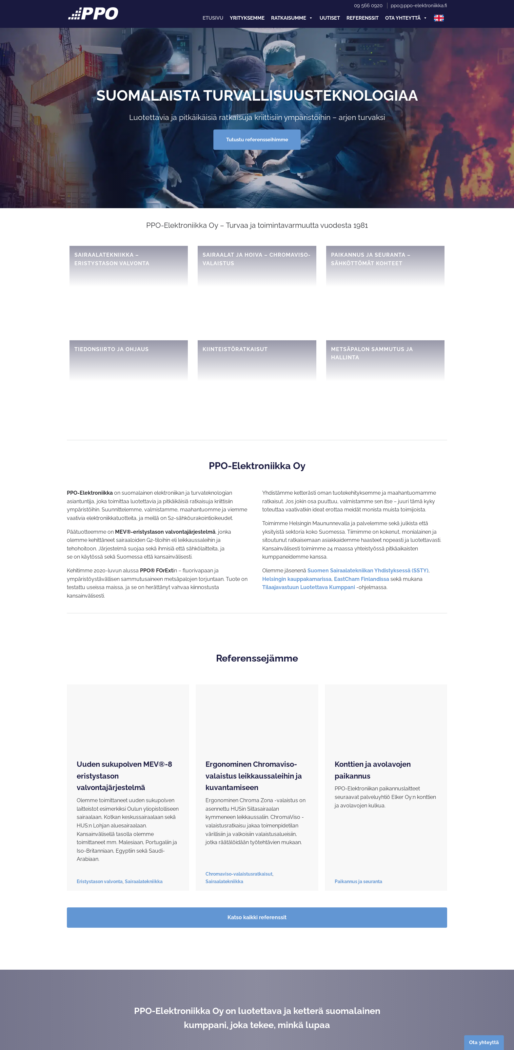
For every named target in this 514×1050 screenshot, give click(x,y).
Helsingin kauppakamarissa (296, 579)
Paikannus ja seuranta (358, 881)
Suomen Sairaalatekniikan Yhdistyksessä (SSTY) (367, 570)
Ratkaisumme (292, 18)
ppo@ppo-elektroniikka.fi (419, 6)
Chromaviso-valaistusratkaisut (239, 874)
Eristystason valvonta (100, 881)
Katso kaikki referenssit (257, 917)
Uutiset (330, 18)
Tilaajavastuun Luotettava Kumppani (308, 587)
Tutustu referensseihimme (257, 140)
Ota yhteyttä (406, 18)
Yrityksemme (247, 18)
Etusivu (213, 18)
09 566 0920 (368, 6)
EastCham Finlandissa (361, 579)
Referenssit (362, 18)
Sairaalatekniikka (144, 881)
